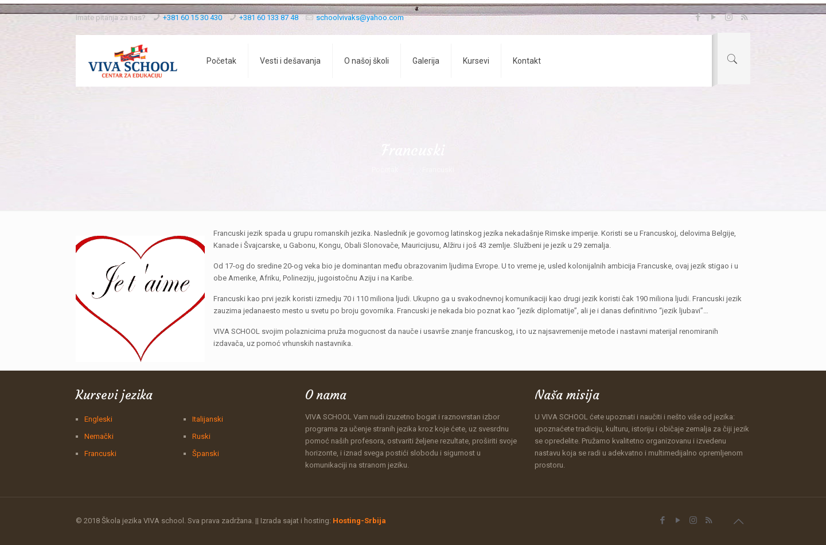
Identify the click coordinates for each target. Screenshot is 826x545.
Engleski (98, 419)
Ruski (201, 436)
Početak (385, 169)
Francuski (100, 453)
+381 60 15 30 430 (192, 17)
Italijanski (207, 419)
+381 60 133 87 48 (268, 17)
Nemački (99, 436)
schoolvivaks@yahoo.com (360, 17)
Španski (205, 453)
